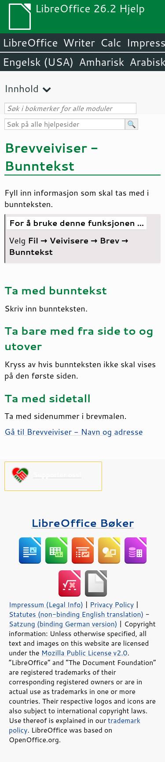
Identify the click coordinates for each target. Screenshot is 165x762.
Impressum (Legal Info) (46, 604)
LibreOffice (30, 42)
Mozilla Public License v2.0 (84, 653)
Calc (110, 42)
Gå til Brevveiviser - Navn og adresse (73, 431)
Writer (79, 42)
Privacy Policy (112, 604)
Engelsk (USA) (38, 61)
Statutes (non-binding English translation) (76, 614)
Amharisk (101, 61)
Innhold (21, 88)
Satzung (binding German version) (63, 624)
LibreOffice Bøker (82, 522)
